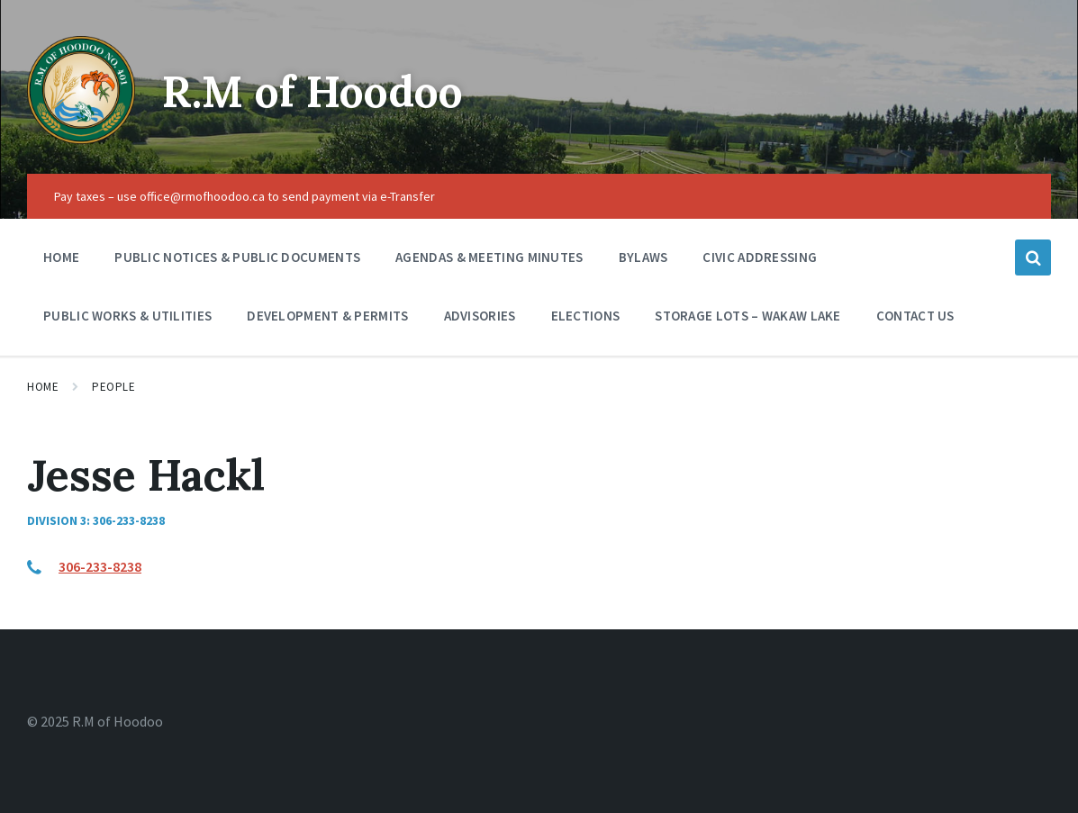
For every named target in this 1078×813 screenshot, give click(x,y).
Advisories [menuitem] (480, 315)
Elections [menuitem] (586, 315)
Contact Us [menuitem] (915, 315)
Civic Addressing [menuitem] (759, 257)
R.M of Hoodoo (312, 91)
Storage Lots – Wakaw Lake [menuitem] (748, 315)
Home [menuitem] (61, 257)
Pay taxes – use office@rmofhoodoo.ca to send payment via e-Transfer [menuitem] (244, 196)
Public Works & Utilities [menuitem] (127, 315)
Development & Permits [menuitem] (327, 315)
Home (43, 386)
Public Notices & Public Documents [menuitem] (237, 257)
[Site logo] (81, 139)
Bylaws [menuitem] (643, 257)
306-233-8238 (100, 566)
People (113, 386)
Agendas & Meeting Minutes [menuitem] (489, 257)
